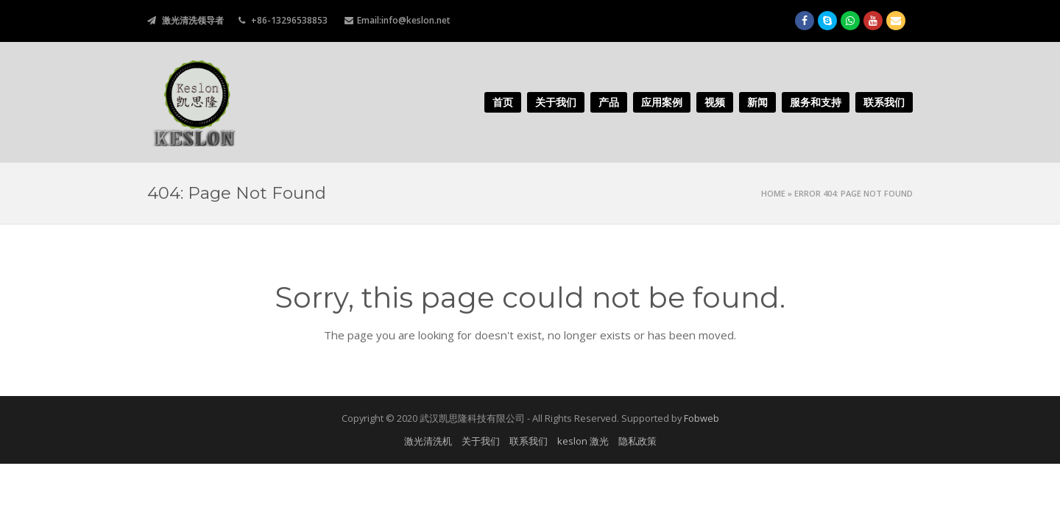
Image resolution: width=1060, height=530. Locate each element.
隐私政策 (637, 441)
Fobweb (701, 418)
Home (773, 193)
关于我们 (481, 441)
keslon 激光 (583, 441)
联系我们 (528, 441)
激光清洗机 (428, 441)
